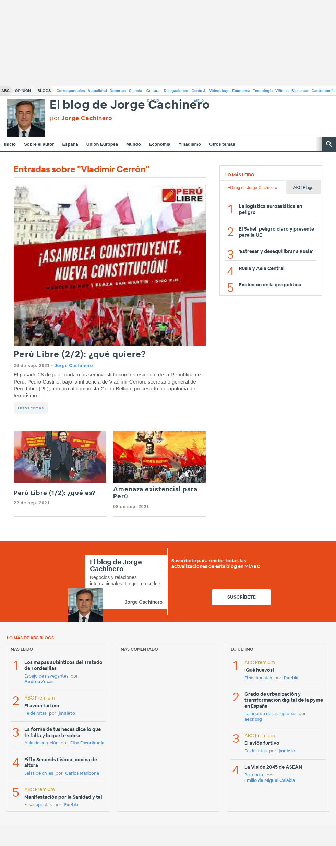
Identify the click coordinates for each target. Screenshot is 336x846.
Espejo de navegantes (46, 676)
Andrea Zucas (38, 682)
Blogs (44, 91)
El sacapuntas (38, 805)
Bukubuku (254, 775)
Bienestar (300, 91)
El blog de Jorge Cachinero (130, 105)
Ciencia (135, 91)
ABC (5, 91)
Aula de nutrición (41, 743)
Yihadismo (190, 144)
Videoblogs (219, 91)
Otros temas (222, 144)
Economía (241, 91)
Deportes (118, 91)
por (81, 118)
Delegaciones (176, 91)
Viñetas (282, 91)
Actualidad (97, 91)
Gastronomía (323, 91)
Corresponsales (70, 91)
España (70, 144)
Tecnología (263, 91)
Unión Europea (102, 144)
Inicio (10, 144)
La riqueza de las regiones (270, 714)
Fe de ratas (35, 713)
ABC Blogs (303, 187)
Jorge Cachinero (74, 365)
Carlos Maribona (82, 773)
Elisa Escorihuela (87, 743)
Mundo (133, 144)
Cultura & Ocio (153, 92)
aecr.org (253, 719)
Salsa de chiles (38, 773)
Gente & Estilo (198, 92)
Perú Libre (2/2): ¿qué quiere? (80, 354)
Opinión (23, 91)
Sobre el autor (39, 144)
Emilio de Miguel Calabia (269, 780)
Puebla (71, 805)
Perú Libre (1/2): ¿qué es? (55, 493)
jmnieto (67, 713)
